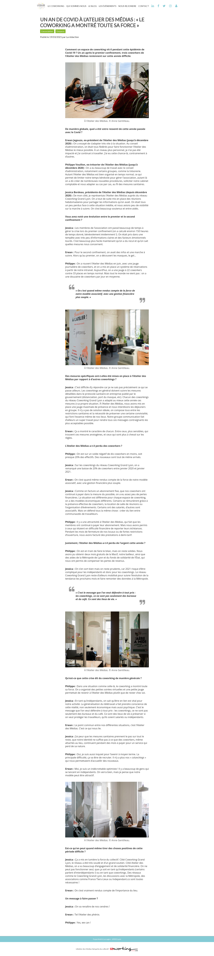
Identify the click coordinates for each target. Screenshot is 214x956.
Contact (143, 6)
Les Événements (107, 6)
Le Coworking (56, 6)
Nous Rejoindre (127, 6)
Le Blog (92, 6)
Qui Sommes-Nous (76, 6)
